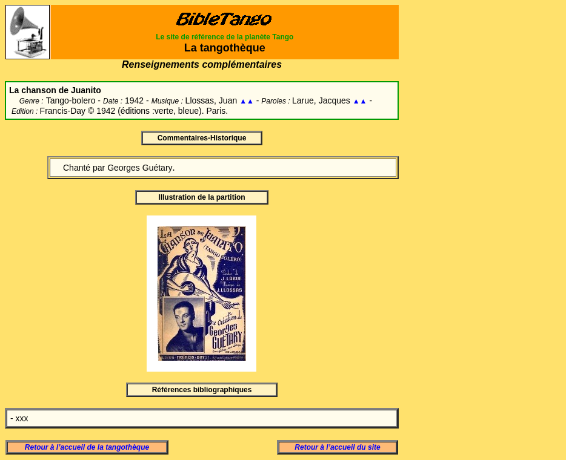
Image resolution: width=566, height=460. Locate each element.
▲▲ (246, 101)
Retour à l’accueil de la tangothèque (87, 447)
